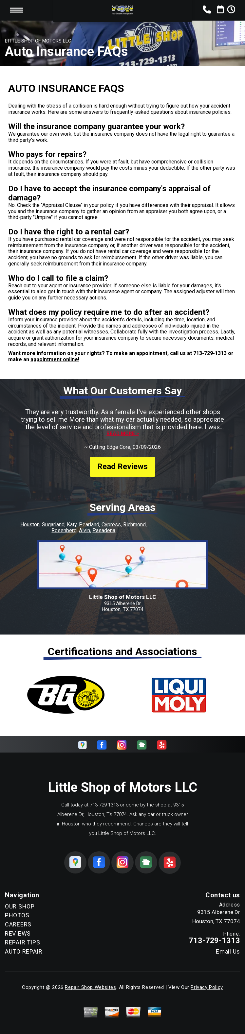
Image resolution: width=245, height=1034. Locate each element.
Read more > (122, 433)
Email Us (228, 952)
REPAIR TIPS (22, 942)
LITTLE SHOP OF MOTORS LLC (38, 41)
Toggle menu (16, 10)
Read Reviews (122, 466)
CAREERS (18, 924)
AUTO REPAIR (24, 951)
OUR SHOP (20, 906)
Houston (30, 524)
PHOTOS (17, 915)
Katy (72, 524)
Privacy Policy (207, 987)
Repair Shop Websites (90, 987)
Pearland (89, 524)
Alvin (84, 530)
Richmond (134, 524)
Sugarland (53, 524)
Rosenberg (64, 530)
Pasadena (103, 530)
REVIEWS (18, 933)
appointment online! (54, 359)
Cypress (111, 524)
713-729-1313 (210, 353)
